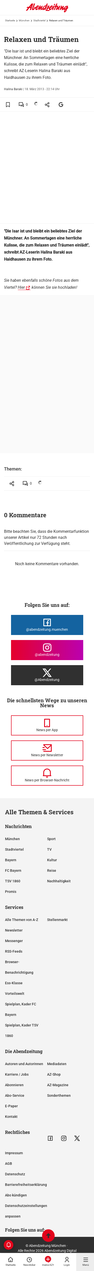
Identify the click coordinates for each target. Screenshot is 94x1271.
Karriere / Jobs (17, 1074)
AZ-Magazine (57, 1085)
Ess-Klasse (14, 983)
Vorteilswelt (14, 994)
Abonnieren (14, 1085)
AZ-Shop (54, 1074)
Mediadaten (56, 1064)
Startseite (10, 20)
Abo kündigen (16, 1195)
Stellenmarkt (57, 920)
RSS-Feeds (13, 951)
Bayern (10, 860)
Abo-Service (14, 1095)
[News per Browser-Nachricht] (47, 776)
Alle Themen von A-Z (21, 920)
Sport (51, 839)
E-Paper (11, 1106)
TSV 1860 (12, 881)
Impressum (14, 1153)
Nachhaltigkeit (59, 881)
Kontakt (11, 1117)
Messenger (14, 941)
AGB (8, 1164)
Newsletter (14, 930)
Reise (51, 871)
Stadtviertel (39, 20)
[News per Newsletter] (47, 750)
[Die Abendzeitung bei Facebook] (47, 625)
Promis (10, 892)
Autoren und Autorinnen (24, 1064)
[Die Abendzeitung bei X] (47, 675)
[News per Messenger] (47, 725)
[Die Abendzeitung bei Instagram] (47, 650)
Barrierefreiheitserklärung (26, 1185)
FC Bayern (13, 871)
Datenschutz (15, 1174)
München (24, 20)
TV (49, 849)
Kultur (52, 860)
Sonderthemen (59, 1095)
